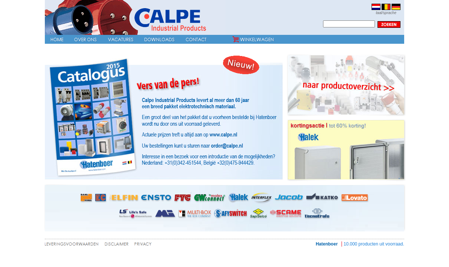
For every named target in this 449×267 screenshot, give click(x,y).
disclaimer (117, 245)
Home (57, 39)
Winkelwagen (253, 39)
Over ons (85, 39)
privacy (143, 245)
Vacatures (120, 39)
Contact (196, 39)
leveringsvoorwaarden (73, 245)
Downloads (159, 39)
